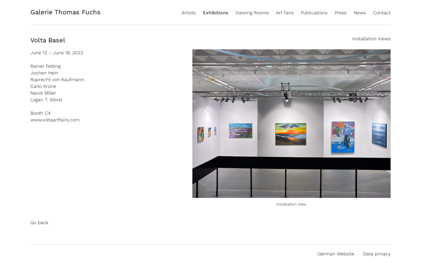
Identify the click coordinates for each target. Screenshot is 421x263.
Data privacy (377, 254)
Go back (39, 222)
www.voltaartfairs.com (55, 120)
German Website (336, 254)
